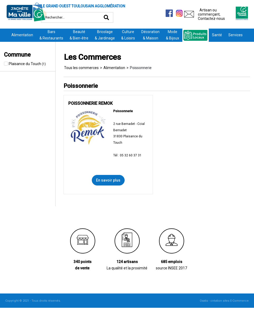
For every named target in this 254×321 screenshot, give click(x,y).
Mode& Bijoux (172, 35)
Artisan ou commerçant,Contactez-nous (211, 14)
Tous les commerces (81, 68)
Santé (217, 35)
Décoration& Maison (150, 35)
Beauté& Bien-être (79, 35)
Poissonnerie (141, 68)
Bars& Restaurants (51, 35)
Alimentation (22, 35)
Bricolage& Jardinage (105, 35)
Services (235, 35)
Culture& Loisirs (128, 35)
